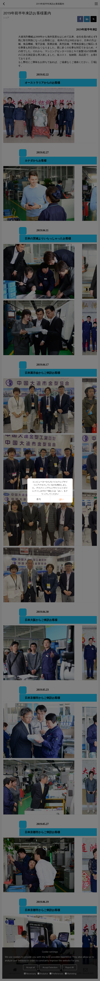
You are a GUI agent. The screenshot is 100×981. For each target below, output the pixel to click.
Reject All (69, 967)
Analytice (42, 973)
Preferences (56, 973)
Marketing (70, 973)
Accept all (30, 967)
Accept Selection (50, 967)
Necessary (30, 973)
